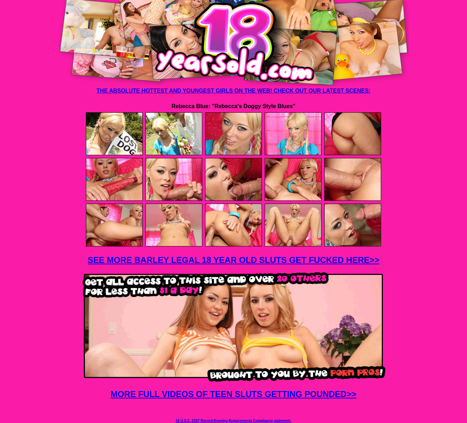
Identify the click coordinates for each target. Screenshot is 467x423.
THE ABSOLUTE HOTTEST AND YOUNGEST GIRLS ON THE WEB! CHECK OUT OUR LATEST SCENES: (233, 91)
